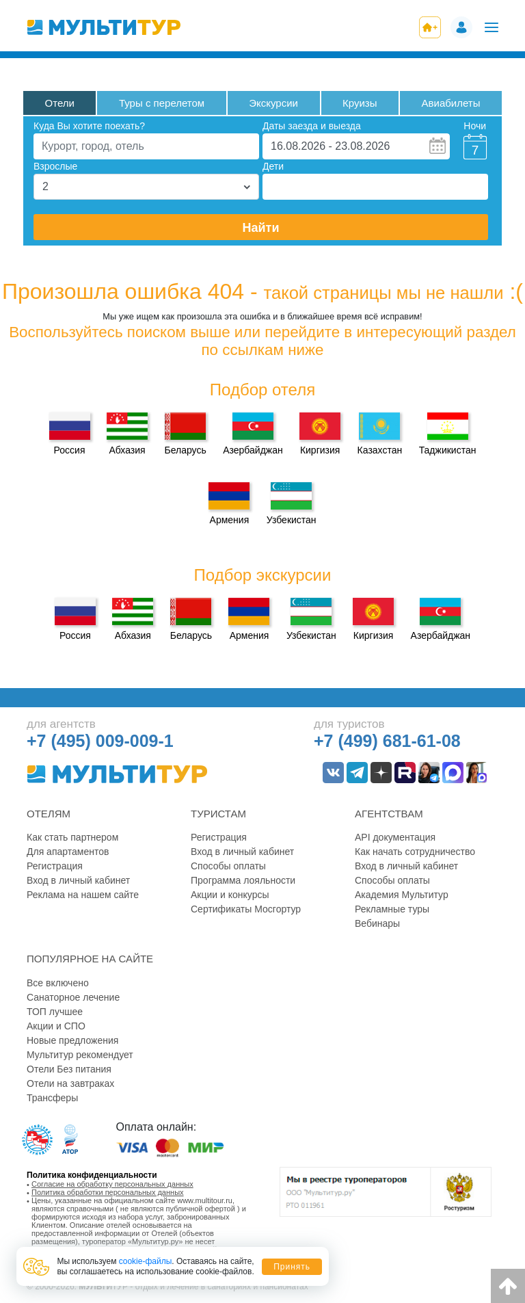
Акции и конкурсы (230, 894)
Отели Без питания (69, 1069)
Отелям (48, 813)
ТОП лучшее (55, 1011)
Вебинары (377, 923)
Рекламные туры (392, 909)
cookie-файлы (145, 1261)
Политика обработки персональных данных (107, 1192)
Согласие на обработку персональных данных (112, 1184)
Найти (261, 228)
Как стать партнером (72, 837)
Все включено (58, 982)
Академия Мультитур (401, 894)
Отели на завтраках (70, 1083)
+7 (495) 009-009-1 (100, 740)
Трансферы (52, 1097)
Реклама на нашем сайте (83, 894)
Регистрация (55, 865)
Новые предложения (72, 1040)
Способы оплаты (228, 865)
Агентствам (389, 813)
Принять (291, 1267)
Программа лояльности (243, 880)
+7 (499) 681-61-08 (387, 740)
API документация (395, 837)
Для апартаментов (68, 851)
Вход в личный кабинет (78, 880)
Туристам (218, 813)
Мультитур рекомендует (80, 1054)
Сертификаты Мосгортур (246, 909)
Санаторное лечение (73, 997)
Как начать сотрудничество (415, 851)
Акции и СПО (56, 1026)
